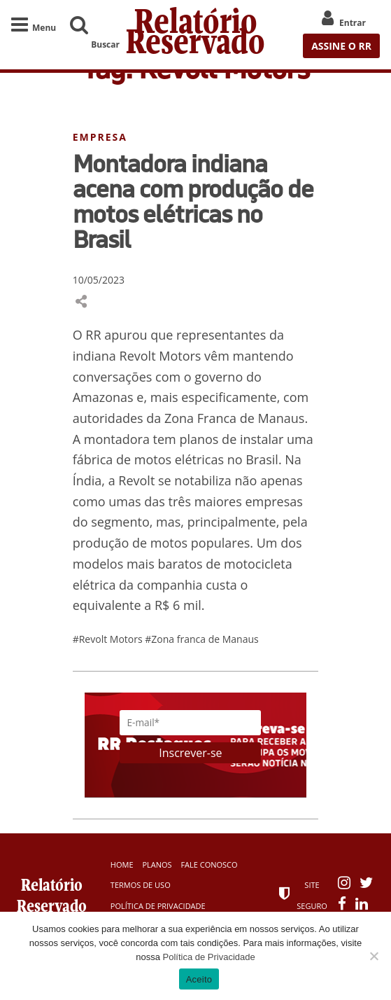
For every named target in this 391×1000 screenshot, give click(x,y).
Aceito (199, 979)
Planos (156, 864)
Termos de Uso (141, 885)
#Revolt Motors (109, 639)
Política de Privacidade (158, 906)
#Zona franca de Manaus (201, 639)
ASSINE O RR (341, 46)
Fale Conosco (208, 864)
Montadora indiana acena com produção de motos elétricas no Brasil (193, 201)
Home (122, 864)
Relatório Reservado (195, 34)
